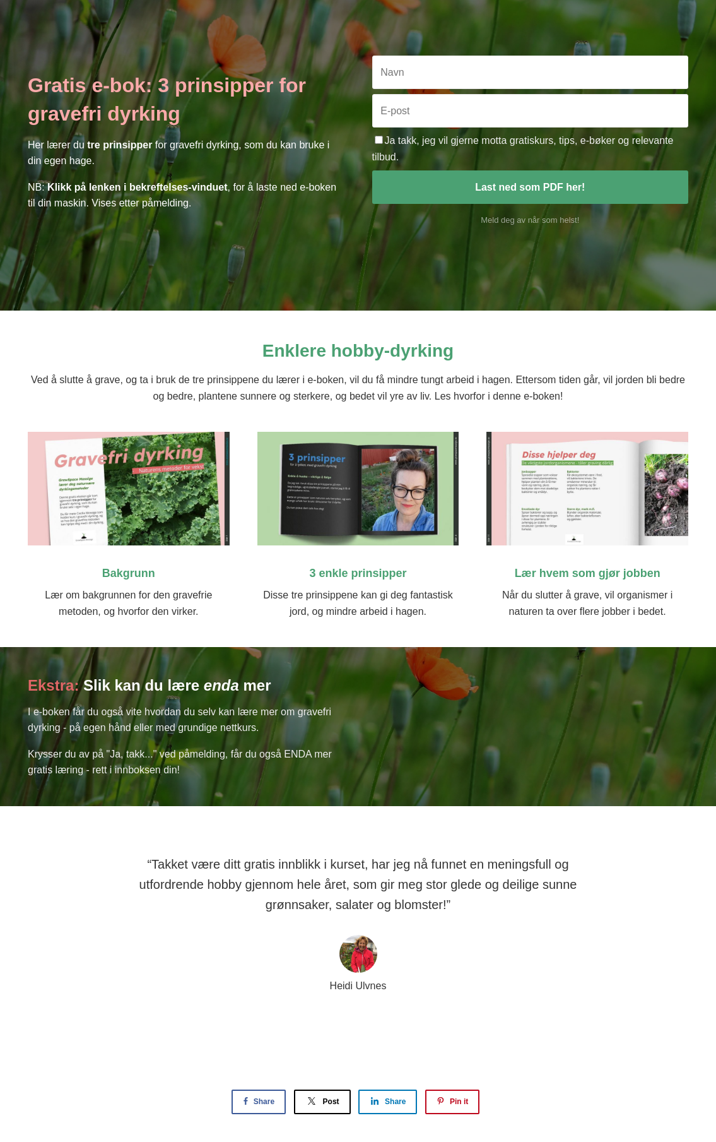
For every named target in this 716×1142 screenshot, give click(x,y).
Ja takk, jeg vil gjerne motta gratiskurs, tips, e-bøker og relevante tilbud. (523, 148)
